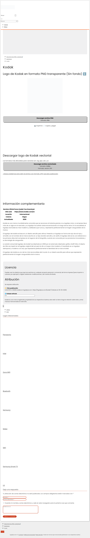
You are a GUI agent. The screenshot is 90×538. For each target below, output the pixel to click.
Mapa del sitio (39, 536)
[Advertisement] (45, 42)
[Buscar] (15, 15)
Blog (5, 27)
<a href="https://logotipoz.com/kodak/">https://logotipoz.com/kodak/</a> (21, 296)
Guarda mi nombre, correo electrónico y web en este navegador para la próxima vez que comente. (39, 503)
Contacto (21, 536)
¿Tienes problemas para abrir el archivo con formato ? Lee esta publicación (30, 174)
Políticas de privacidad (29, 536)
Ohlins (8, 310)
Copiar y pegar (50, 126)
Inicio (6, 25)
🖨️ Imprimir (38, 126)
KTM (7, 312)
